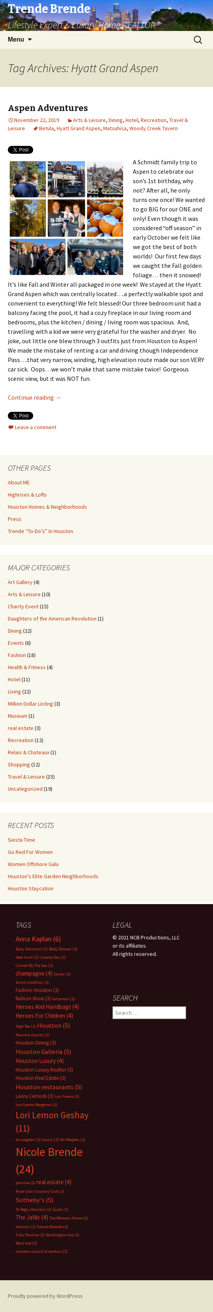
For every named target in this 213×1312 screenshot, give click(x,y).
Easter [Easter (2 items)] (62, 974)
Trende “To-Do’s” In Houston (40, 531)
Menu (16, 39)
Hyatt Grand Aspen (78, 128)
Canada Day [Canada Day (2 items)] (53, 957)
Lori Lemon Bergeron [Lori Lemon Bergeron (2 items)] (36, 1104)
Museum (17, 715)
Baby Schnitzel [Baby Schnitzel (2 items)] (32, 949)
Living (14, 691)
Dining (116, 120)
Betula (46, 128)
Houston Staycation (31, 888)
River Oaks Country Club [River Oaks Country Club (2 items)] (40, 1191)
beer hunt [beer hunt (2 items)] (27, 957)
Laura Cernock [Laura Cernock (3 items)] (35, 1096)
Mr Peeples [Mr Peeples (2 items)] (72, 1139)
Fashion (17, 655)
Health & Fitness (27, 667)
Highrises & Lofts (27, 494)
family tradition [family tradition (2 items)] (32, 982)
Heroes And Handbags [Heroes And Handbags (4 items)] (47, 1006)
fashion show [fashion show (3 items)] (33, 998)
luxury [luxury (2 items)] (50, 1139)
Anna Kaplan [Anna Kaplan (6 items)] (38, 938)
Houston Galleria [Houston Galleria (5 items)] (44, 1052)
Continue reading (34, 397)
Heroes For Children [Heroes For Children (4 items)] (44, 1015)
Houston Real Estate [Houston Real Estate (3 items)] (41, 1078)
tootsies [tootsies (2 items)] (26, 1226)
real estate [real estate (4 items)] (54, 1182)
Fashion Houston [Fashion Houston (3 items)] (37, 990)
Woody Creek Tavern (153, 128)
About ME (19, 482)
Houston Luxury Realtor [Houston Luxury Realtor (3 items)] (44, 1069)
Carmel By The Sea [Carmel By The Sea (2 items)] (34, 965)
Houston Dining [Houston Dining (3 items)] (36, 1042)
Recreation (153, 120)
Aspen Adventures (48, 108)
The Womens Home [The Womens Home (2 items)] (68, 1218)
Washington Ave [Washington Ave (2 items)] (62, 1234)
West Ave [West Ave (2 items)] (26, 1243)
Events (16, 642)
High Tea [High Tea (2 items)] (26, 1026)
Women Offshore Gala (33, 864)
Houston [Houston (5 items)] (53, 1025)
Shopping (19, 764)
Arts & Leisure (89, 120)
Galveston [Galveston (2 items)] (63, 998)
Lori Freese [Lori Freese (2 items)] (67, 1096)
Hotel (131, 120)
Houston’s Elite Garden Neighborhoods (53, 876)
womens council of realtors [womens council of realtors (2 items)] (42, 1251)
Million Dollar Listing (30, 703)
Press (14, 518)
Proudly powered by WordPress (45, 1295)
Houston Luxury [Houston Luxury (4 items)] (40, 1061)
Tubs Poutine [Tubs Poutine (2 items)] (30, 1234)
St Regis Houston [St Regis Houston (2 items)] (33, 1209)
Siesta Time (21, 839)
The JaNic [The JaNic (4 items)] (32, 1217)
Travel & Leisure (26, 776)
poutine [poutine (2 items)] (25, 1182)
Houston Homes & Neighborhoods (47, 506)
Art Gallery (20, 582)
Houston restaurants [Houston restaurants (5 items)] (49, 1087)
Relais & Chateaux (28, 752)
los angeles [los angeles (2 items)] (28, 1139)
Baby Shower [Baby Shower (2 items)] (63, 949)
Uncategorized (25, 788)
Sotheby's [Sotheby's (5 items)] (35, 1200)
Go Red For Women (30, 851)
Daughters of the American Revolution (52, 618)
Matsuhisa (115, 128)
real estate (21, 728)
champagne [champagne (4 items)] (34, 973)
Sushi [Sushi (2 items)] (60, 1209)
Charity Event (23, 606)
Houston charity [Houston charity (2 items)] (32, 1034)
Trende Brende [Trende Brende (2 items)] (52, 1226)
